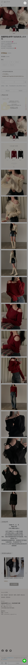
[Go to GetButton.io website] (24, 663)
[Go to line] (24, 661)
